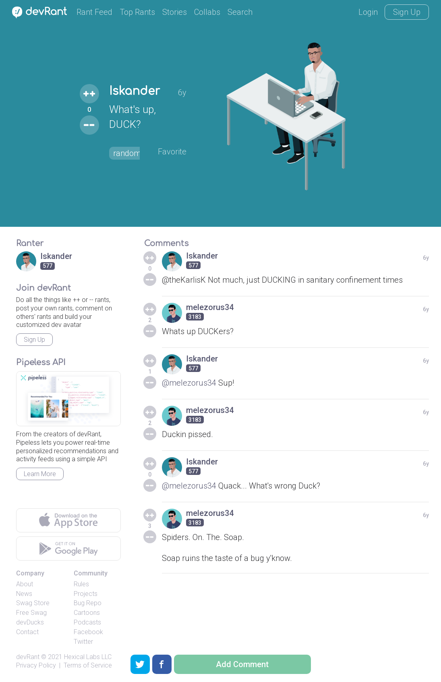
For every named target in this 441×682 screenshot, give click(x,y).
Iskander (134, 91)
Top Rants (137, 12)
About (24, 584)
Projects (85, 594)
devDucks (30, 622)
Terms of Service (88, 665)
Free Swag (31, 612)
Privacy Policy (36, 665)
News (24, 594)
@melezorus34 (189, 383)
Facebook (88, 632)
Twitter (83, 641)
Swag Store (33, 603)
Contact (27, 632)
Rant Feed (94, 12)
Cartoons (87, 612)
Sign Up (406, 12)
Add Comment (242, 664)
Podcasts (87, 622)
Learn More (40, 474)
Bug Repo (87, 603)
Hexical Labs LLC (88, 657)
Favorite (172, 151)
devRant (27, 657)
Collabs (207, 12)
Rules (81, 584)
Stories (174, 12)
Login (368, 12)
